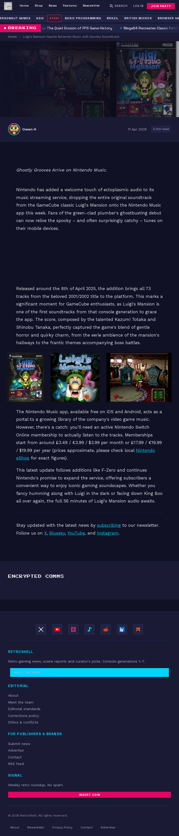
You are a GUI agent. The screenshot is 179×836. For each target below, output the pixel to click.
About (13, 695)
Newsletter (91, 6)
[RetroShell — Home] (8, 6)
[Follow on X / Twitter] (41, 629)
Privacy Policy (62, 827)
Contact (15, 757)
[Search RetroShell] (118, 6)
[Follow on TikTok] (89, 629)
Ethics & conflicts (23, 722)
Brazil (113, 18)
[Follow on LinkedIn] (122, 629)
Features (70, 6)
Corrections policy (23, 716)
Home (24, 6)
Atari (54, 18)
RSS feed (16, 764)
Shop (39, 6)
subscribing (109, 525)
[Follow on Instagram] (73, 629)
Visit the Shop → (29, 672)
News (53, 6)
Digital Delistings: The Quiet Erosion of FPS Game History (64, 28)
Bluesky (57, 533)
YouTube (76, 533)
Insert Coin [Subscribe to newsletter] (89, 795)
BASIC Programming (83, 18)
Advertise (16, 750)
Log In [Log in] (138, 6)
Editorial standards (24, 709)
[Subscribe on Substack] (138, 629)
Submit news (19, 744)
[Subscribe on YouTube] (57, 629)
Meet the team (21, 702)
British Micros (138, 18)
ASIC (40, 18)
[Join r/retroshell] (106, 629)
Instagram (108, 533)
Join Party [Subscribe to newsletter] (161, 6)
